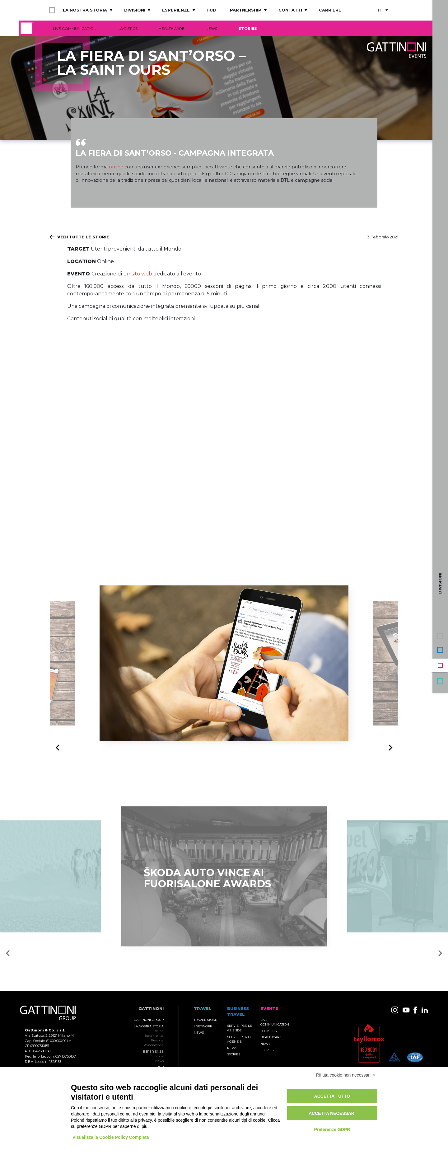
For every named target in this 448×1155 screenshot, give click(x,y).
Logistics (128, 28)
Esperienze (176, 9)
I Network (203, 1026)
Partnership (245, 9)
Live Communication (74, 28)
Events (440, 665)
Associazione (154, 1045)
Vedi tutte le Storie (83, 236)
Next (388, 747)
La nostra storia (85, 9)
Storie (159, 1056)
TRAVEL (203, 1008)
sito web (142, 274)
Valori (159, 1031)
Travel (440, 681)
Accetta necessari (332, 1113)
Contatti (290, 9)
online (116, 167)
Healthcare (171, 28)
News (211, 28)
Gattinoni (151, 1008)
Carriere (330, 9)
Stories (247, 28)
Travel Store (205, 1020)
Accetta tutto (332, 1096)
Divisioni (134, 9)
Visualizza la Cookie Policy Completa (110, 1137)
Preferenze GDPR (332, 1129)
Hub (211, 9)
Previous (59, 748)
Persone (157, 1040)
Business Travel (440, 650)
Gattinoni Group (149, 1020)
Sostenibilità (154, 1036)
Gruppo (440, 636)
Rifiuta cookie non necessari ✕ (346, 1075)
